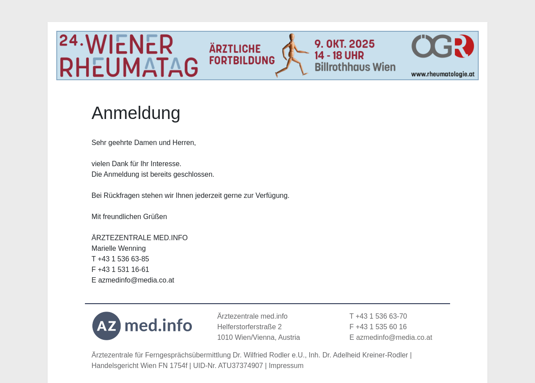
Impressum (286, 365)
